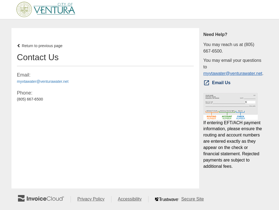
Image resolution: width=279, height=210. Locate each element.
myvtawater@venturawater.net (42, 81)
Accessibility (133, 199)
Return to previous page (39, 46)
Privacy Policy (94, 199)
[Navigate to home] (44, 9)
